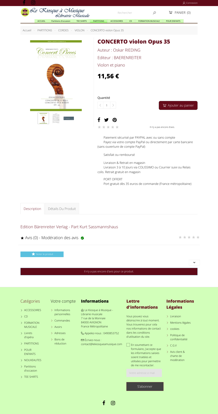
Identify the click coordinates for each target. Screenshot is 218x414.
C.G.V (173, 345)
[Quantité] (106, 105)
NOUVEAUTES (32, 360)
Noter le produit (42, 254)
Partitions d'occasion (30, 368)
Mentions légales (180, 323)
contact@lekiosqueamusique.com (101, 344)
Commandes (62, 320)
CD (26, 316)
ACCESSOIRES (32, 310)
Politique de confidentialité (178, 337)
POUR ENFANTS (30, 352)
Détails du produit (62, 208)
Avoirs (58, 327)
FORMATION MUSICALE (32, 325)
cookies (174, 329)
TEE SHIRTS (31, 377)
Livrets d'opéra (29, 335)
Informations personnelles (62, 312)
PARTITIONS (31, 343)
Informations (95, 301)
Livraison (175, 316)
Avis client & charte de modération (177, 356)
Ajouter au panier (178, 105)
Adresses (60, 333)
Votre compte (63, 301)
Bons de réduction (60, 341)
